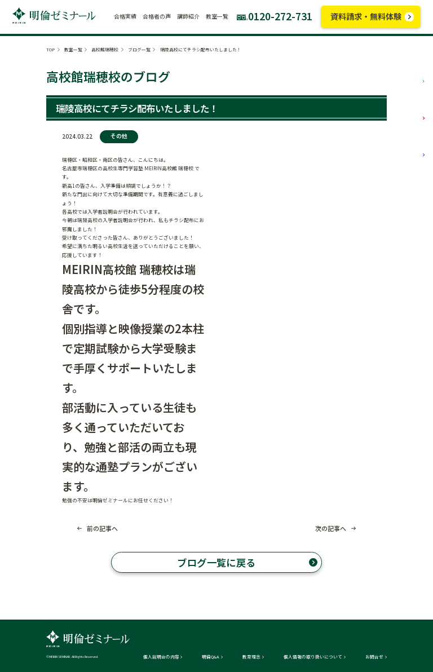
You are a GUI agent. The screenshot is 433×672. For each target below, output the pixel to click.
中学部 (410, 110)
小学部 (410, 73)
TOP (50, 49)
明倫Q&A (210, 657)
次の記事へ (330, 528)
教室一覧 (73, 49)
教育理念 (251, 657)
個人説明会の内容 (161, 657)
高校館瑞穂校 (104, 49)
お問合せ (374, 657)
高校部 (410, 147)
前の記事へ (102, 528)
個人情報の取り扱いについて (313, 657)
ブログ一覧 (139, 49)
